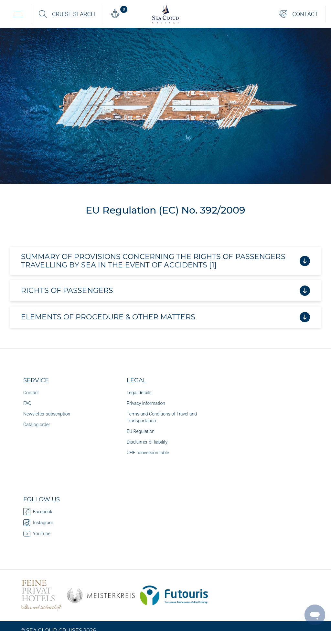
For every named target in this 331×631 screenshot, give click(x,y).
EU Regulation (141, 431)
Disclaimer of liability (147, 442)
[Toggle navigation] (18, 14)
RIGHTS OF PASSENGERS (165, 290)
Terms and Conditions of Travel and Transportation (162, 417)
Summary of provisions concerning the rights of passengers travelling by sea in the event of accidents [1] (165, 260)
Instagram (38, 522)
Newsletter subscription (46, 413)
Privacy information (146, 403)
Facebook (37, 511)
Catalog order (36, 424)
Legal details (139, 392)
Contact (31, 392)
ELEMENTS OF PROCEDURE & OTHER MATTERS (165, 317)
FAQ (27, 403)
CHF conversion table (148, 452)
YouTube (36, 533)
